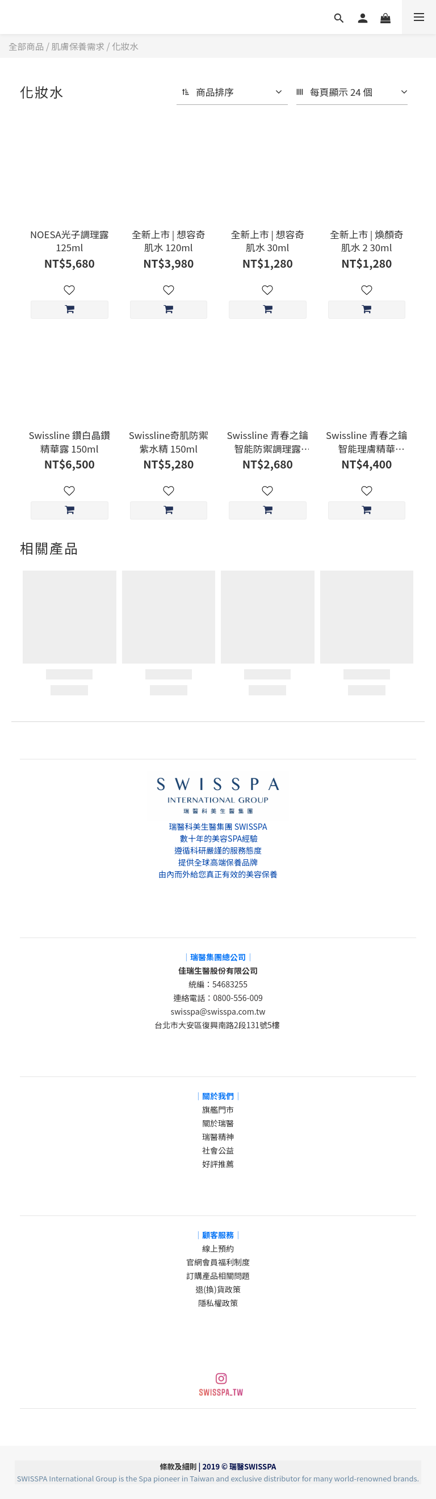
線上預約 (218, 1248)
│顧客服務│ (218, 1234)
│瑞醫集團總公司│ (218, 956)
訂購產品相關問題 (218, 1275)
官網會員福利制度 (218, 1262)
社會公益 (218, 1150)
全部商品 (26, 46)
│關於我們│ (218, 1095)
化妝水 (125, 46)
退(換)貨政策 (217, 1289)
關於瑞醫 (218, 1123)
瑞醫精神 (218, 1136)
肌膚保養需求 (78, 46)
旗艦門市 (218, 1109)
